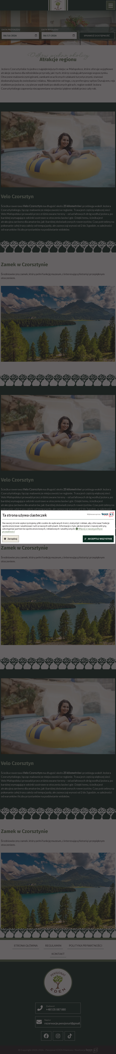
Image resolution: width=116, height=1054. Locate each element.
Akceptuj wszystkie (100, 539)
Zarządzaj (12, 539)
